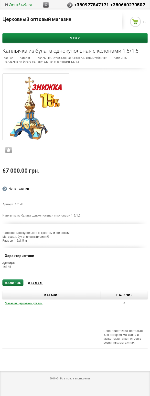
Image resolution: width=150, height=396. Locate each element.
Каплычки (121, 57)
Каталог (25, 57)
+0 (144, 22)
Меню (75, 38)
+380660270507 (127, 4)
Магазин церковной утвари (24, 303)
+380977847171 (91, 4)
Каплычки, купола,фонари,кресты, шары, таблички (72, 57)
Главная (7, 57)
